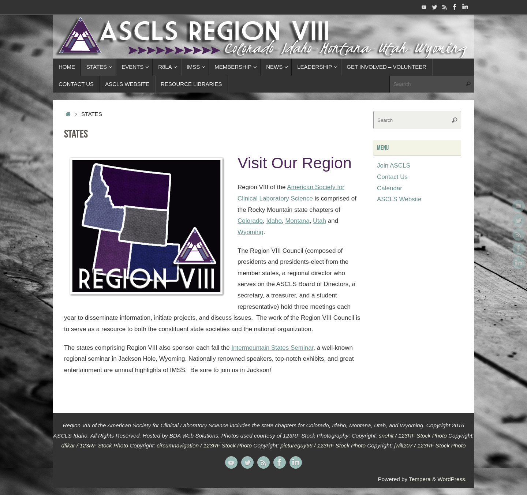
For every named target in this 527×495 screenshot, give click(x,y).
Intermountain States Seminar (272, 347)
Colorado (250, 220)
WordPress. (452, 479)
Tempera (420, 479)
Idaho (274, 220)
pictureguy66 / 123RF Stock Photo (323, 445)
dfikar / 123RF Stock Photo (94, 445)
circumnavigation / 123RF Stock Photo (204, 445)
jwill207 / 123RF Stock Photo (430, 445)
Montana (297, 220)
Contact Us (392, 176)
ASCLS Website (399, 199)
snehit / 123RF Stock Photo (413, 435)
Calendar (389, 188)
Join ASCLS (393, 165)
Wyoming (251, 232)
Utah (319, 220)
